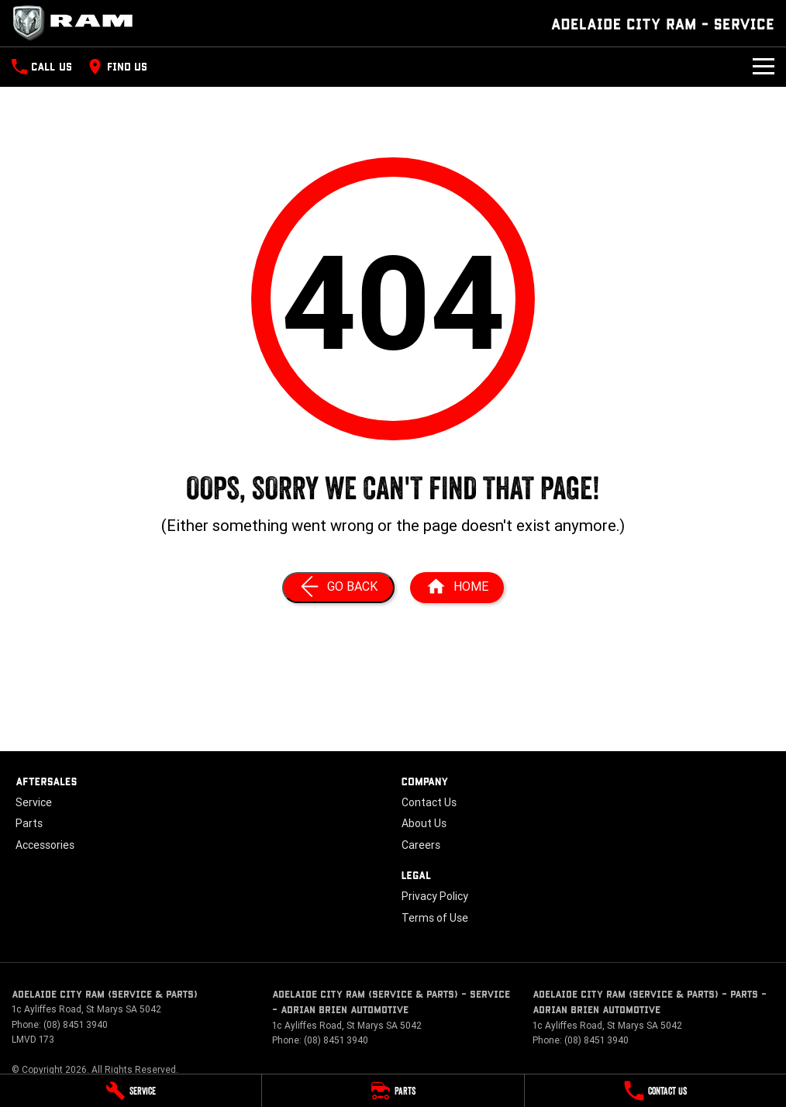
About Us (424, 823)
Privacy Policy (435, 896)
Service (34, 802)
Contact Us (429, 802)
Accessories (45, 845)
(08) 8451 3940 (75, 1024)
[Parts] (392, 1090)
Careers (421, 845)
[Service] (130, 1090)
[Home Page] (77, 23)
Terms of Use (435, 918)
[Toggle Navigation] (763, 66)
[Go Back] (338, 587)
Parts (29, 823)
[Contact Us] (655, 1090)
